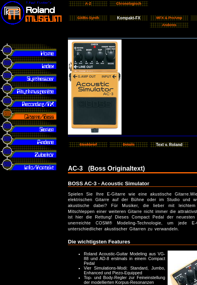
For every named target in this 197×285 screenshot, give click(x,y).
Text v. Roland (169, 144)
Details (129, 144)
